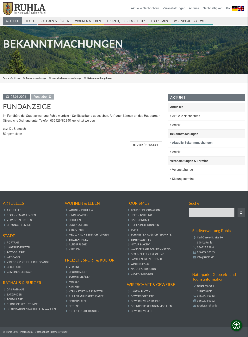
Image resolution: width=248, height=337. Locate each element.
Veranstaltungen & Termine (189, 161)
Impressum (26, 331)
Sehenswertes (141, 239)
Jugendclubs (78, 224)
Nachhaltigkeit (212, 8)
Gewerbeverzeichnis (145, 301)
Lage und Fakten (18, 247)
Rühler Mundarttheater (86, 296)
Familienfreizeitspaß (146, 259)
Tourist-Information (145, 210)
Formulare (15, 299)
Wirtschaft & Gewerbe (192, 21)
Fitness (74, 306)
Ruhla (6, 78)
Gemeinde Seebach (20, 271)
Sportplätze (78, 301)
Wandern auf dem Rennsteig (151, 249)
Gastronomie (140, 220)
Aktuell (12, 21)
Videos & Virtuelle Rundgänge (28, 262)
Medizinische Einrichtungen (89, 234)
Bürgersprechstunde (22, 304)
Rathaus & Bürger (54, 21)
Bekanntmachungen (36, 78)
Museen (74, 281)
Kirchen (74, 249)
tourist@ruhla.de (207, 305)
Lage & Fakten (140, 291)
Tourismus (159, 21)
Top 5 (134, 229)
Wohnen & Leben (88, 21)
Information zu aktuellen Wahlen (31, 309)
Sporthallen (78, 271)
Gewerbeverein (141, 311)
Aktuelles (176, 107)
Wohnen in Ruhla (81, 210)
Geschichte (15, 267)
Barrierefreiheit (59, 331)
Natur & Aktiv (140, 244)
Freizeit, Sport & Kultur (126, 21)
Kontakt (231, 8)
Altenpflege (78, 244)
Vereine (74, 267)
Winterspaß (140, 263)
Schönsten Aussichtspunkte (151, 234)
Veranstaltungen (174, 8)
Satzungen (14, 294)
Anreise (194, 8)
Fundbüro (40, 97)
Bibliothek (76, 229)
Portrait (13, 242)
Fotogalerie (16, 252)
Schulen (75, 220)
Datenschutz (42, 331)
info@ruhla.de (205, 257)
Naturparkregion (143, 268)
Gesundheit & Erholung (147, 254)
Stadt (29, 21)
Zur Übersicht (148, 145)
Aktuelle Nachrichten (145, 8)
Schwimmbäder (79, 276)
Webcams (13, 257)
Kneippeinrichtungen (84, 311)
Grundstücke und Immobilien (151, 306)
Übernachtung (141, 215)
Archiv (176, 125)
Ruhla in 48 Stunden (145, 224)
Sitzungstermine (183, 179)
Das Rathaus (15, 289)
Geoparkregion (142, 273)
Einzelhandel (78, 239)
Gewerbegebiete (142, 296)
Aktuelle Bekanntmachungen (67, 78)
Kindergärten (79, 215)
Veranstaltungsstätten (86, 291)
